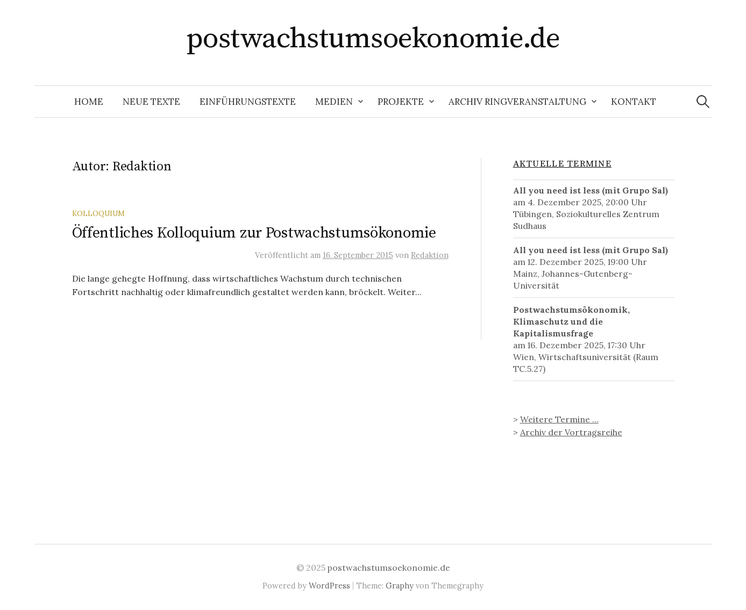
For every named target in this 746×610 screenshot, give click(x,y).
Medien (334, 101)
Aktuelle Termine (562, 164)
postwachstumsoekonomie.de (373, 38)
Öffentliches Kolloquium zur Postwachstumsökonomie (254, 233)
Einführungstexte (248, 101)
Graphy (400, 585)
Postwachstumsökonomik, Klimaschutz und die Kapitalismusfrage (571, 321)
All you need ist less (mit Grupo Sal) (590, 190)
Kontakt (633, 101)
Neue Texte (151, 101)
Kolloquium (98, 213)
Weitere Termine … (559, 419)
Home (88, 101)
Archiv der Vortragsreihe (571, 432)
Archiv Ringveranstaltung (517, 101)
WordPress (329, 585)
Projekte (401, 101)
